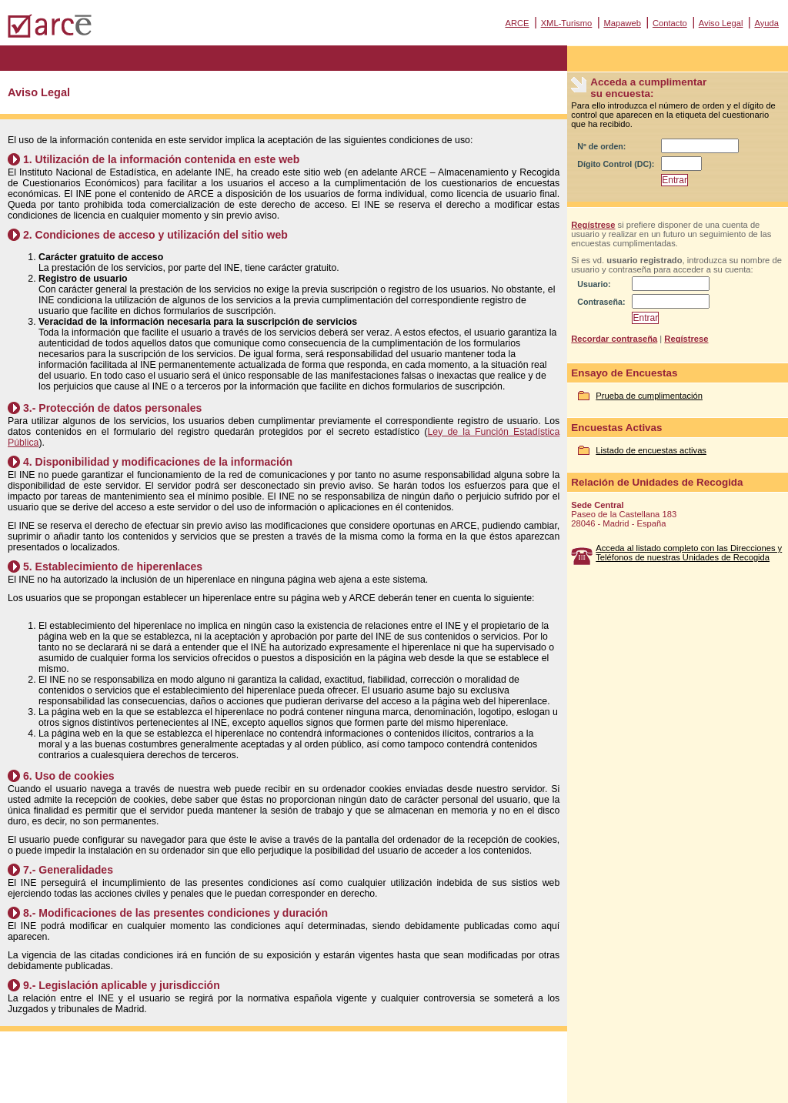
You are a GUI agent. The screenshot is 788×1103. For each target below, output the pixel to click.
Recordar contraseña (614, 338)
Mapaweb (622, 23)
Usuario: (593, 284)
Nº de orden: (601, 146)
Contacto (670, 23)
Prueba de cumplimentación (649, 395)
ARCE (517, 23)
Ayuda (766, 23)
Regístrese (593, 224)
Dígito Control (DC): (615, 164)
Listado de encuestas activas (651, 450)
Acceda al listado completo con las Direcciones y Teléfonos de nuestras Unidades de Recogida (689, 552)
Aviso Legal (721, 23)
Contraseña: (601, 301)
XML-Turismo (567, 23)
